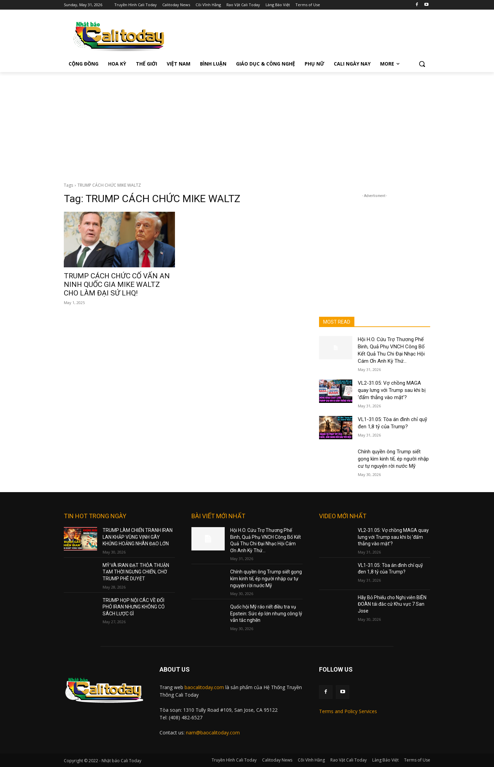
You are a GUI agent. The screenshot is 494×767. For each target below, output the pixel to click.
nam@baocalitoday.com (213, 732)
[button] (422, 64)
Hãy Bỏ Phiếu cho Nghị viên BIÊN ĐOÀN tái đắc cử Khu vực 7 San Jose (392, 604)
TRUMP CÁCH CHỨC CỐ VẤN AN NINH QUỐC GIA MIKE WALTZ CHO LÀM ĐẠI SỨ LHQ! (117, 284)
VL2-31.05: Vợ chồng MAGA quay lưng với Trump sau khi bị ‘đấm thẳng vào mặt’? (392, 390)
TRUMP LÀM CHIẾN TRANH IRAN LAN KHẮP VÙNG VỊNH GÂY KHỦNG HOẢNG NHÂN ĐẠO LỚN (138, 536)
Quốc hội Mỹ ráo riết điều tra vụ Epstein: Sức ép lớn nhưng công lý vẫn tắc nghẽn (266, 613)
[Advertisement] (247, 123)
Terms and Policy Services (348, 711)
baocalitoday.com (204, 687)
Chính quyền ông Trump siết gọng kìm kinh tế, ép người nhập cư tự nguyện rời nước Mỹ (393, 459)
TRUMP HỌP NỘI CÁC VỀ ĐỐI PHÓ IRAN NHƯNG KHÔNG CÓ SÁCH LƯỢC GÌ (134, 606)
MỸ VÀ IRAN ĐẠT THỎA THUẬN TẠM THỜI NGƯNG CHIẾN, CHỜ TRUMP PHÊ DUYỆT (136, 571)
